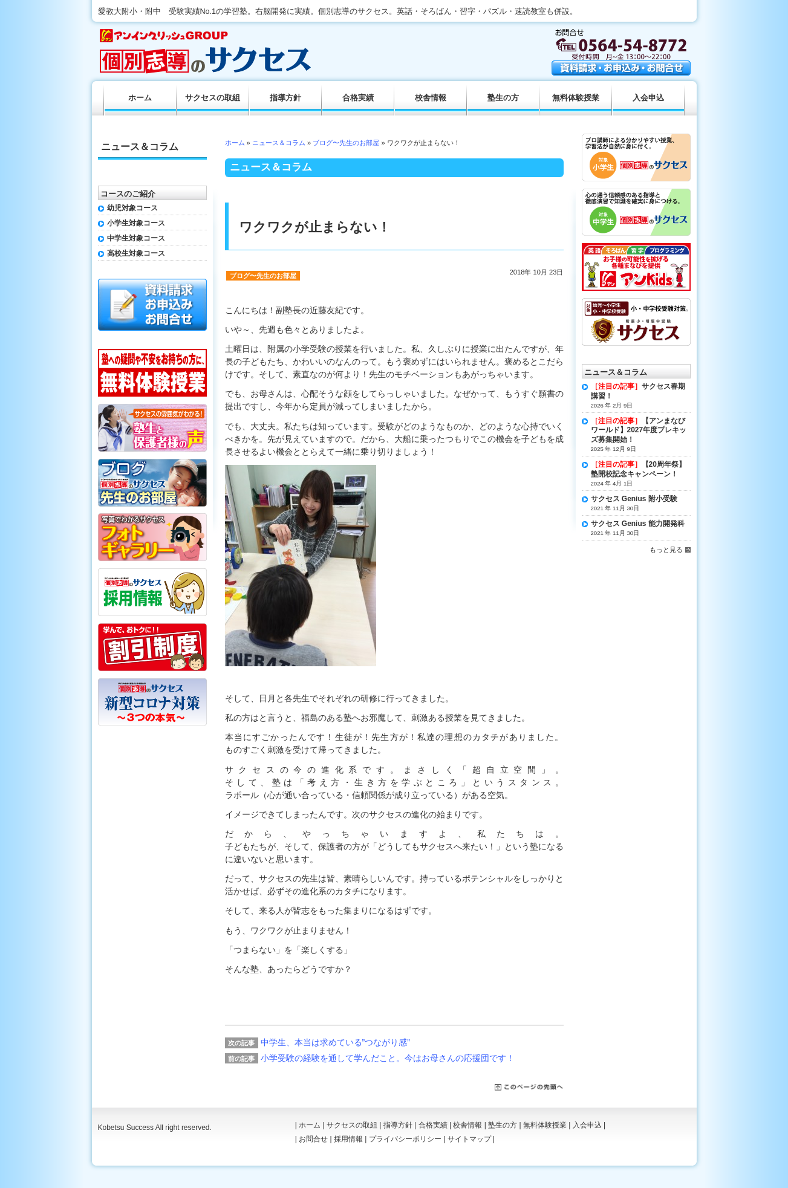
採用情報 (348, 1139)
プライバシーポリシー (405, 1139)
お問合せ (313, 1139)
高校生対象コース (136, 253)
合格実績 (358, 98)
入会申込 (648, 98)
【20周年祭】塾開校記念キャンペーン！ (638, 469)
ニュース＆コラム (278, 142)
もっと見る (666, 549)
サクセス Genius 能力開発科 (638, 523)
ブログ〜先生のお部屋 (346, 142)
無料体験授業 (575, 98)
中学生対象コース (136, 238)
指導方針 (285, 98)
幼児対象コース (132, 208)
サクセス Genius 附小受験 (634, 499)
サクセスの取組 (212, 98)
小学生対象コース (136, 223)
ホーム (235, 142)
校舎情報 (430, 98)
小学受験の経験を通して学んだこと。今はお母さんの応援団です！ (388, 1058)
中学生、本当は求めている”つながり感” (335, 1042)
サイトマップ (469, 1139)
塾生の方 (503, 98)
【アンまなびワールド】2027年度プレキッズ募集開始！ (639, 430)
